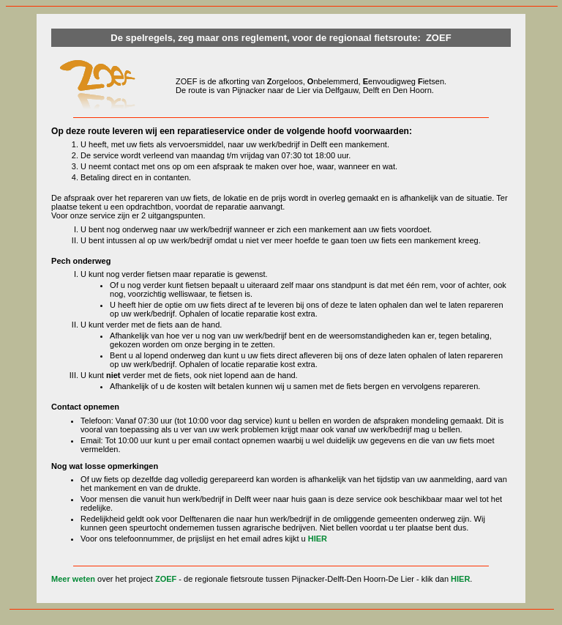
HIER (317, 538)
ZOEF (165, 578)
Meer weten (73, 578)
